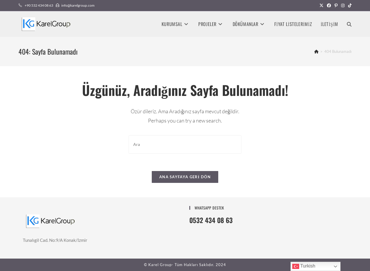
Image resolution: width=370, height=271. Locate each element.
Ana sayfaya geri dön (185, 177)
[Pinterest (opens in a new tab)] (336, 5)
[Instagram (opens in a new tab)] (342, 5)
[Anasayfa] (316, 51)
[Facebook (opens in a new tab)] (329, 5)
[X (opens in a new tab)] (321, 5)
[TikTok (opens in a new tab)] (349, 5)
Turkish (303, 266)
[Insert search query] (185, 144)
